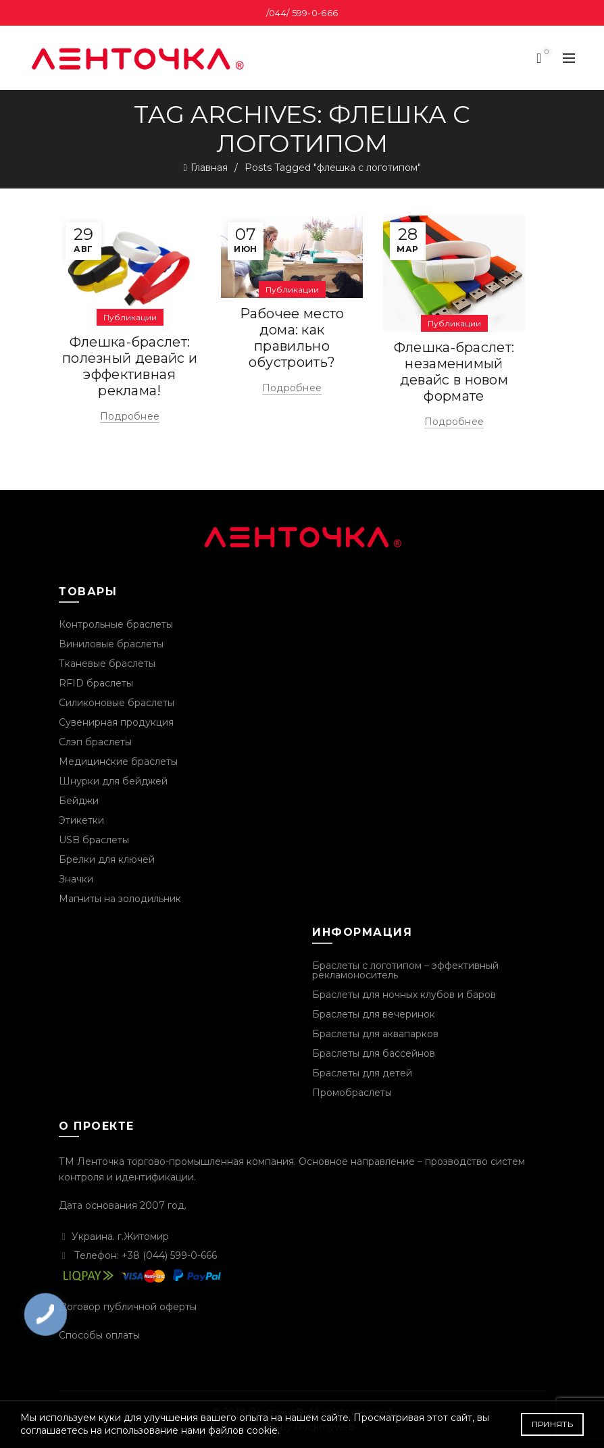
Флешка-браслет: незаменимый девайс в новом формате (454, 371)
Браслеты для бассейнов (373, 1053)
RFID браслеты (96, 683)
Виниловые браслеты (111, 644)
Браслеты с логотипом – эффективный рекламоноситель (405, 970)
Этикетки (81, 820)
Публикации (130, 317)
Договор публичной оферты (128, 1307)
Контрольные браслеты (116, 624)
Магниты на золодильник (120, 899)
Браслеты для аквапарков (375, 1034)
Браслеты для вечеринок (373, 1014)
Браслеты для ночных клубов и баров (404, 995)
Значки (76, 879)
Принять (552, 1424)
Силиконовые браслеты (116, 703)
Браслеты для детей (362, 1073)
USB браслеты (94, 840)
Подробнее (130, 416)
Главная (209, 167)
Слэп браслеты (95, 742)
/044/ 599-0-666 (302, 12)
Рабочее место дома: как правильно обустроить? (292, 337)
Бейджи (79, 801)
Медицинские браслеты (118, 761)
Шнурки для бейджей (113, 781)
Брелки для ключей (107, 859)
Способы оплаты (99, 1335)
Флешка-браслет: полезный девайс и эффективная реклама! (129, 366)
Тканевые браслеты (107, 663)
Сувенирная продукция (116, 722)
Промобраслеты (352, 1093)
